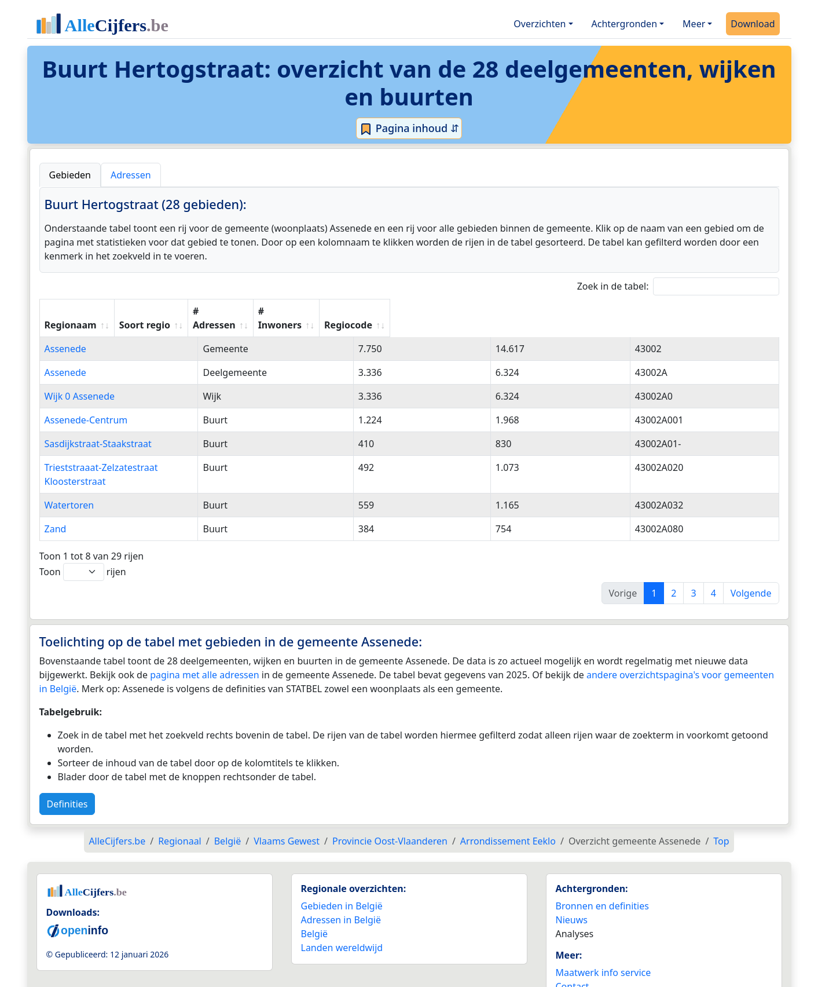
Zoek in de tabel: (678, 286)
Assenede (65, 334)
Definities (67, 776)
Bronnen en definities (602, 878)
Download (753, 23)
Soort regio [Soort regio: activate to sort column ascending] (357, 311)
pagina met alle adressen (204, 647)
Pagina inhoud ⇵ (409, 128)
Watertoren (69, 477)
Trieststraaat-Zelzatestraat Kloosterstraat (133, 453)
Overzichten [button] (539, 23)
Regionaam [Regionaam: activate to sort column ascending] (71, 311)
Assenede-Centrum (86, 406)
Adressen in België (341, 892)
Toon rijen (82, 544)
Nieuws (572, 892)
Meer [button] (694, 23)
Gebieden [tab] (70, 175)
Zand (56, 501)
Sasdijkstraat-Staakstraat (98, 429)
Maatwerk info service (603, 944)
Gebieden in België (342, 878)
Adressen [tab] (131, 175)
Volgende (751, 565)
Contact (572, 958)
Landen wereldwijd (342, 919)
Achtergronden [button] (625, 23)
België (314, 906)
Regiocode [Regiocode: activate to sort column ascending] (698, 311)
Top (721, 813)
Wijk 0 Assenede (80, 382)
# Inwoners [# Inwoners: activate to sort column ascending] (585, 311)
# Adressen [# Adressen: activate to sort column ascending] (471, 311)
